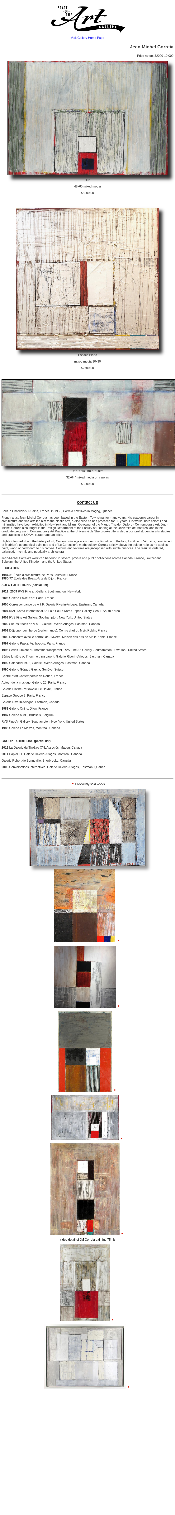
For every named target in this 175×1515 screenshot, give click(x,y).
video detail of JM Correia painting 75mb (87, 1239)
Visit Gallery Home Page (87, 37)
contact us (87, 502)
